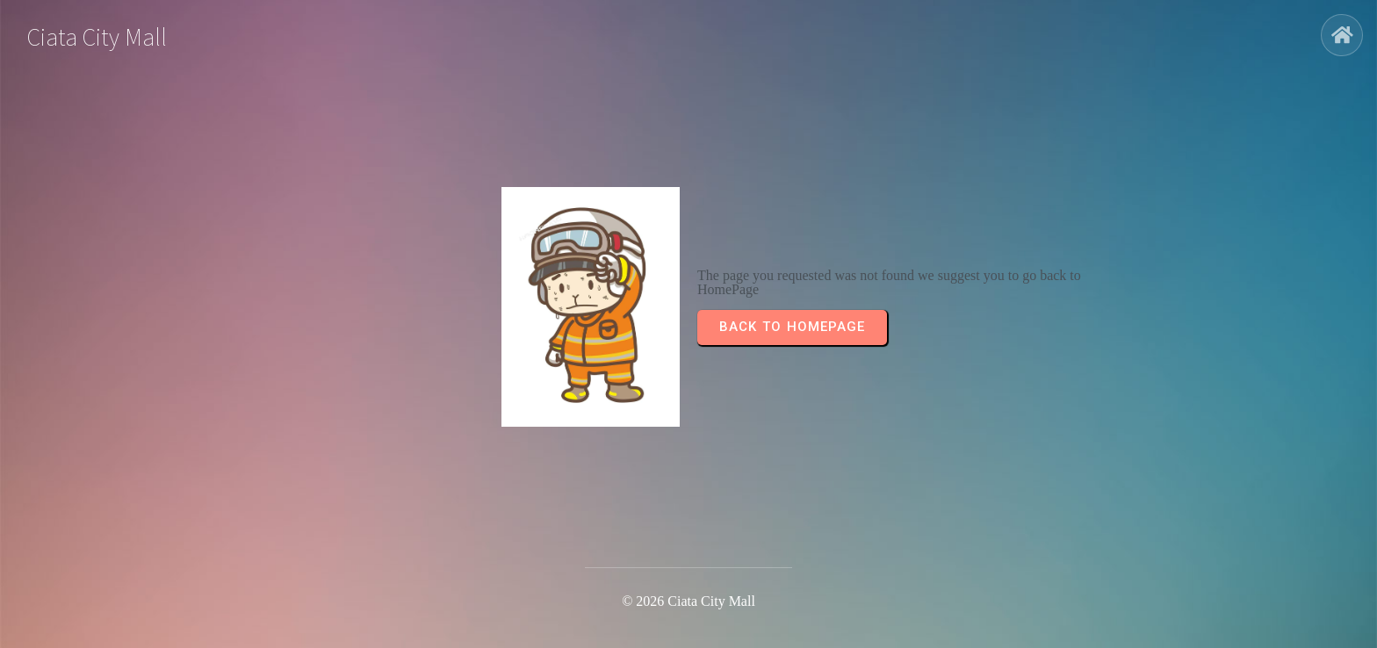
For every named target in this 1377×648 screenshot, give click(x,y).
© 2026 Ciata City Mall (688, 601)
